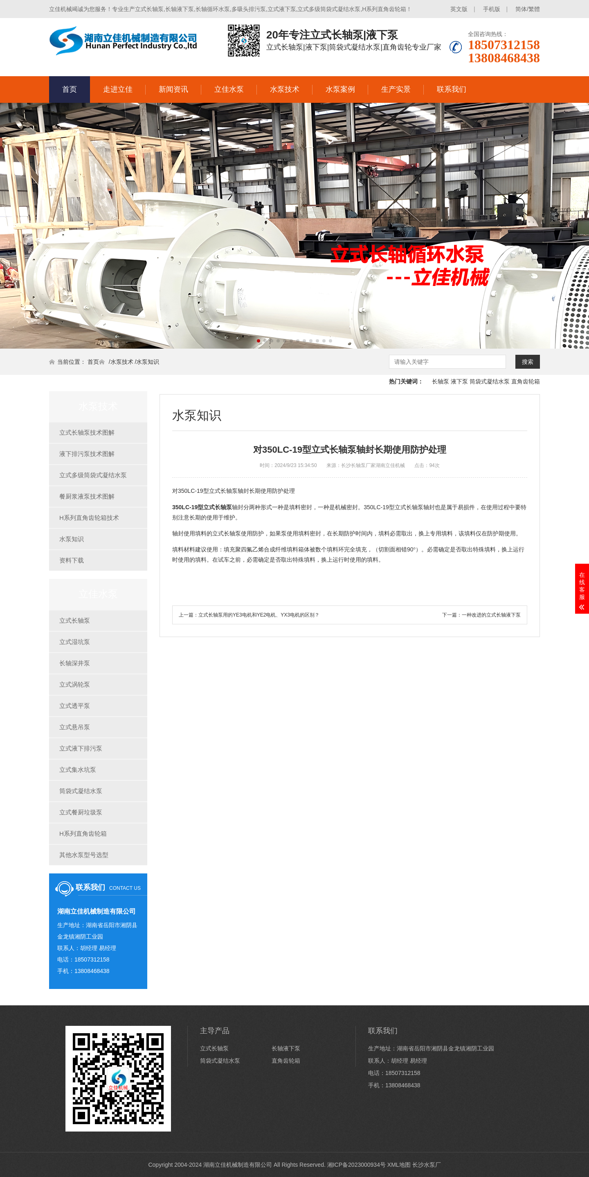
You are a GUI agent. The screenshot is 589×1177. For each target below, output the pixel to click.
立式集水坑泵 (77, 769)
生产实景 (396, 89)
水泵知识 (147, 361)
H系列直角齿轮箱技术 (89, 517)
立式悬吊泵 (74, 726)
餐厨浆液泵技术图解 (87, 496)
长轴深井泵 (74, 663)
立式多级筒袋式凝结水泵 (93, 475)
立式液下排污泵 (80, 748)
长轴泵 (440, 381)
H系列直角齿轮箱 (83, 833)
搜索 (527, 361)
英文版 (459, 9)
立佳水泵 (229, 89)
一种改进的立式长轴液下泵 (491, 615)
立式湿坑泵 (74, 641)
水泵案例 (340, 89)
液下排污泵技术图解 (87, 453)
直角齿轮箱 (525, 381)
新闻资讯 (173, 89)
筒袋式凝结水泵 (490, 381)
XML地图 (399, 1164)
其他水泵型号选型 (83, 854)
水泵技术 (284, 89)
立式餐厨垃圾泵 (80, 812)
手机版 (491, 9)
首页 (69, 89)
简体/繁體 (527, 9)
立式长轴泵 (74, 620)
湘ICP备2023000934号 (356, 1164)
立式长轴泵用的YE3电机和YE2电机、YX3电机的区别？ (258, 615)
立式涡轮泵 (74, 684)
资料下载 (71, 560)
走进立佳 (118, 89)
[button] (258, 340)
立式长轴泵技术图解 (87, 432)
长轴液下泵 (286, 1048)
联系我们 (451, 89)
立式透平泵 (74, 705)
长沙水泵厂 (426, 1164)
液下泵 (459, 381)
